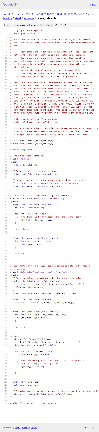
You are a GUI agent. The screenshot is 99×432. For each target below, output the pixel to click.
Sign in (93, 4)
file (62, 25)
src (89, 14)
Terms (34, 427)
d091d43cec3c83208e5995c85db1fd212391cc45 (53, 14)
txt (86, 427)
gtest (17, 18)
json (93, 427)
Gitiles (17, 427)
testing (7, 18)
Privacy (25, 427)
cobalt (7, 14)
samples (29, 18)
